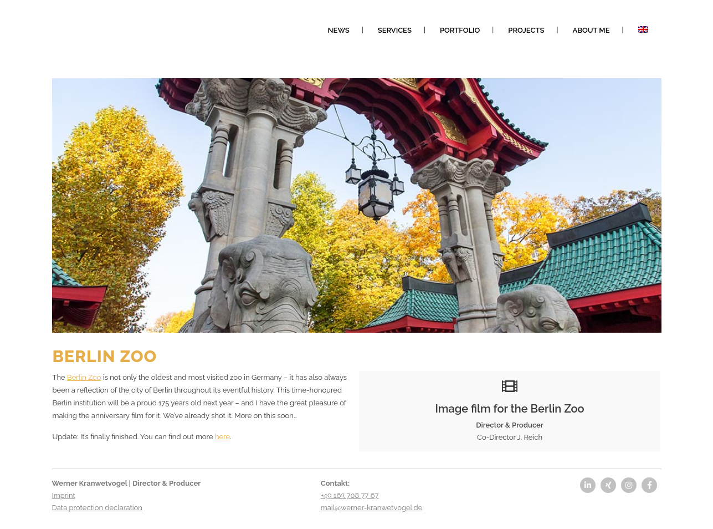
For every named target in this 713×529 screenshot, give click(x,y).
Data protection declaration (97, 507)
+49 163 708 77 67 (350, 495)
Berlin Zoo (84, 377)
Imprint (63, 495)
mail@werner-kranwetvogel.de (371, 507)
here (222, 437)
